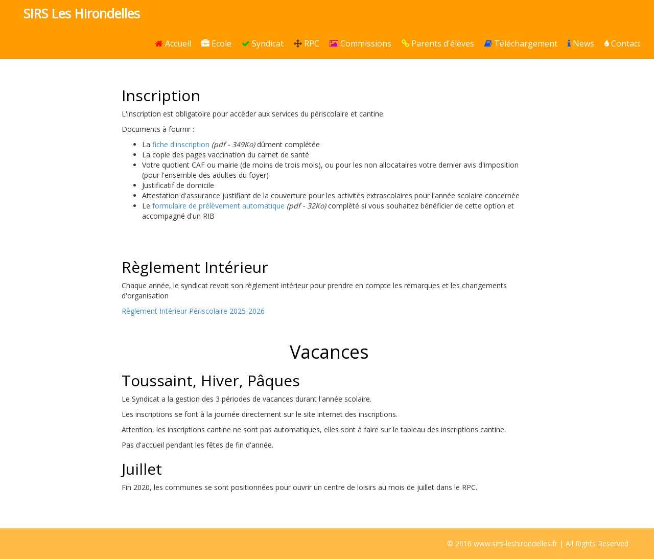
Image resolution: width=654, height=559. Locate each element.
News (581, 43)
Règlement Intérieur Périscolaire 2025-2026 (193, 311)
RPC (306, 43)
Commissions (360, 43)
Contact (622, 43)
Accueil (173, 43)
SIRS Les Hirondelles (82, 13)
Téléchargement (520, 43)
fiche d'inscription (180, 144)
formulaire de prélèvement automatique (218, 206)
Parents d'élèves (438, 43)
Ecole (216, 43)
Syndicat (263, 43)
